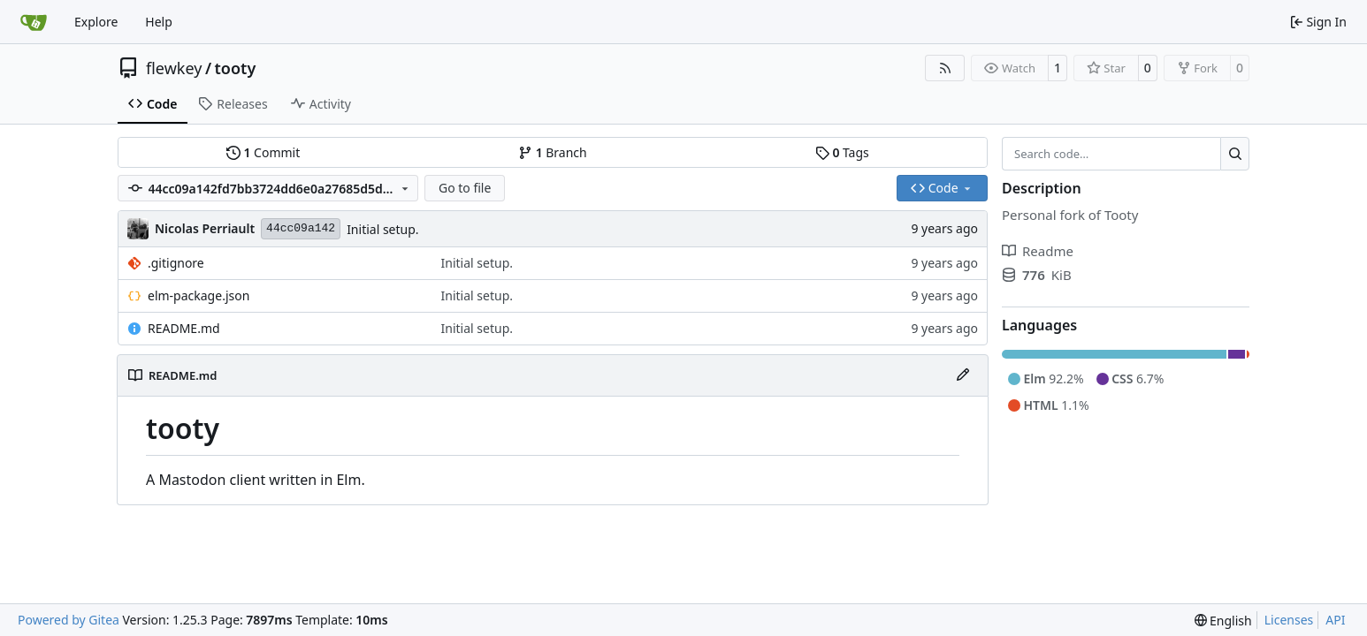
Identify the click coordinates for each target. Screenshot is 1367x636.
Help (158, 21)
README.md (184, 328)
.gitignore (176, 262)
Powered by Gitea (68, 619)
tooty (235, 68)
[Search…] (1234, 153)
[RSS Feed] (945, 68)
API (1335, 619)
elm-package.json (198, 295)
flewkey (174, 68)
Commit (263, 152)
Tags (842, 152)
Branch (552, 152)
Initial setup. (382, 229)
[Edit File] (963, 375)
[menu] (1223, 620)
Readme (1037, 251)
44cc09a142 (300, 228)
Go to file (465, 187)
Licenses (1289, 619)
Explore (96, 21)
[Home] (33, 22)
